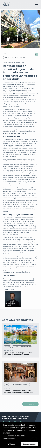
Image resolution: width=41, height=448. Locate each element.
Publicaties (7, 54)
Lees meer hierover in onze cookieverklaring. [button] (14, 437)
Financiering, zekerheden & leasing (14, 57)
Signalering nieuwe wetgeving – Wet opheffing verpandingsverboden (18, 353)
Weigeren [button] (11, 444)
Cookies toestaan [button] (29, 444)
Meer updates (30, 404)
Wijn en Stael (7, 4)
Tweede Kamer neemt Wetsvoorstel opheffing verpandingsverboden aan (18, 391)
